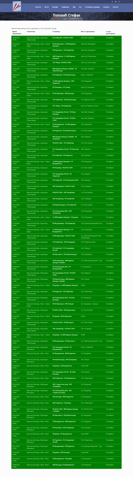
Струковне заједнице (92, 7)
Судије (65, 19)
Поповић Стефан (74, 19)
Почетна (38, 7)
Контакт (116, 7)
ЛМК (74, 7)
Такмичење (65, 7)
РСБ (80, 7)
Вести (47, 7)
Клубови (55, 7)
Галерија (106, 7)
